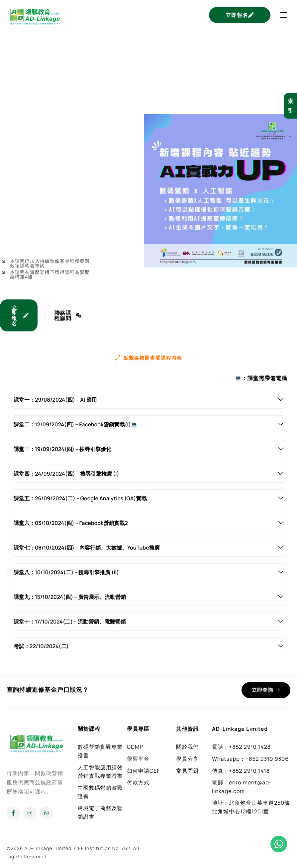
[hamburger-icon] (283, 15)
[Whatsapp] (46, 812)
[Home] (35, 14)
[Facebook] (13, 812)
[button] (148, 357)
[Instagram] (30, 812)
